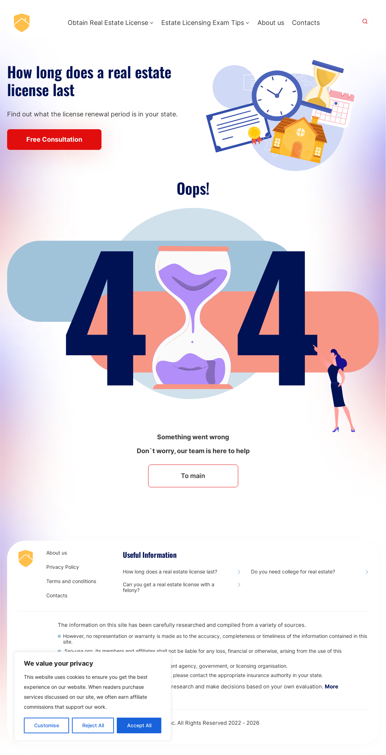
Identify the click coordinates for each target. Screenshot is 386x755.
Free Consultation (54, 139)
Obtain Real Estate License (108, 22)
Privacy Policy (62, 567)
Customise (46, 725)
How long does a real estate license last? (170, 572)
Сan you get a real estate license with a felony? (168, 587)
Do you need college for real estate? (293, 572)
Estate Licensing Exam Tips (202, 22)
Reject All (93, 725)
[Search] (365, 21)
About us (270, 22)
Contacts (306, 22)
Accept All (139, 725)
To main (193, 475)
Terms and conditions (71, 581)
